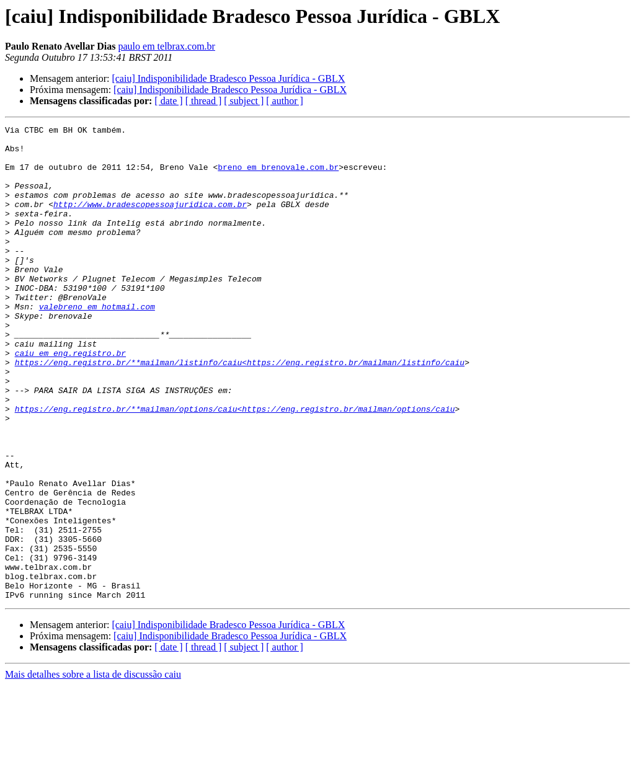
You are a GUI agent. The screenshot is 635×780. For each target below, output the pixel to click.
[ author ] (284, 100)
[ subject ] (244, 100)
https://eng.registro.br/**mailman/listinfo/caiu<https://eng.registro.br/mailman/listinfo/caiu (239, 410)
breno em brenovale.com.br (278, 176)
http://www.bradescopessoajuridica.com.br (150, 220)
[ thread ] (203, 100)
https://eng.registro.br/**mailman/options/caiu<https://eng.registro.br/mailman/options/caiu (235, 466)
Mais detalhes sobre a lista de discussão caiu (93, 769)
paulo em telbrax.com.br (166, 46)
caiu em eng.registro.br (70, 399)
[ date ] (168, 100)
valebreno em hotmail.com (97, 343)
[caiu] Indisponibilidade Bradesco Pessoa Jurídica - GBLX (228, 78)
